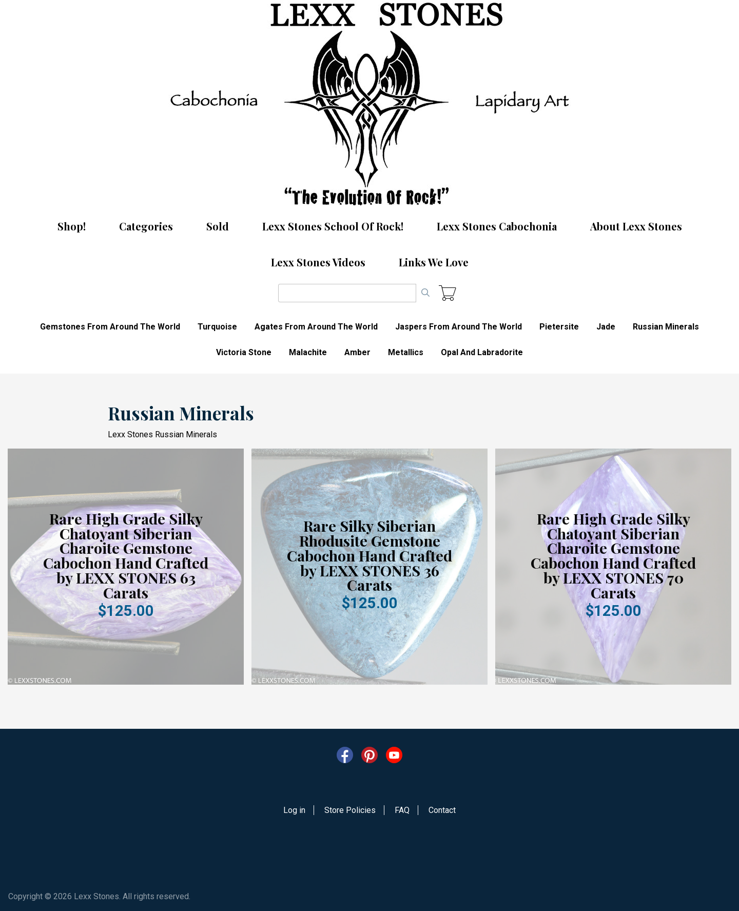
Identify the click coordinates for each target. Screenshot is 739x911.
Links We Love (434, 262)
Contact (442, 810)
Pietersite (559, 327)
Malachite (308, 352)
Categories (146, 226)
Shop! (71, 226)
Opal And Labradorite (482, 352)
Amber (357, 352)
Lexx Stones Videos (318, 262)
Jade (605, 327)
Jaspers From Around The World (458, 327)
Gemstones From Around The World (110, 327)
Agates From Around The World (316, 327)
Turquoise (217, 327)
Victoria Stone (243, 352)
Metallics (405, 352)
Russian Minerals (666, 327)
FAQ (402, 810)
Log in (294, 810)
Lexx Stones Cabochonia (497, 226)
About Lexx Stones (636, 226)
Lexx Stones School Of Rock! (332, 226)
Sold (217, 226)
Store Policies (350, 810)
